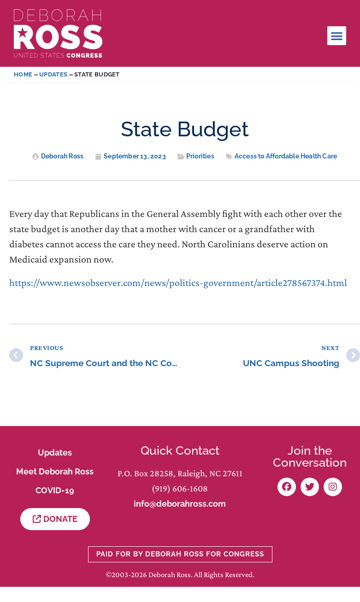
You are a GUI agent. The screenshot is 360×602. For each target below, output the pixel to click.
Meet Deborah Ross (55, 471)
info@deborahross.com (180, 503)
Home (23, 74)
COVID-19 (54, 490)
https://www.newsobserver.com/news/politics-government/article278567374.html (178, 282)
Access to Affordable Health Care (286, 156)
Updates (53, 74)
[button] (336, 35)
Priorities (200, 156)
